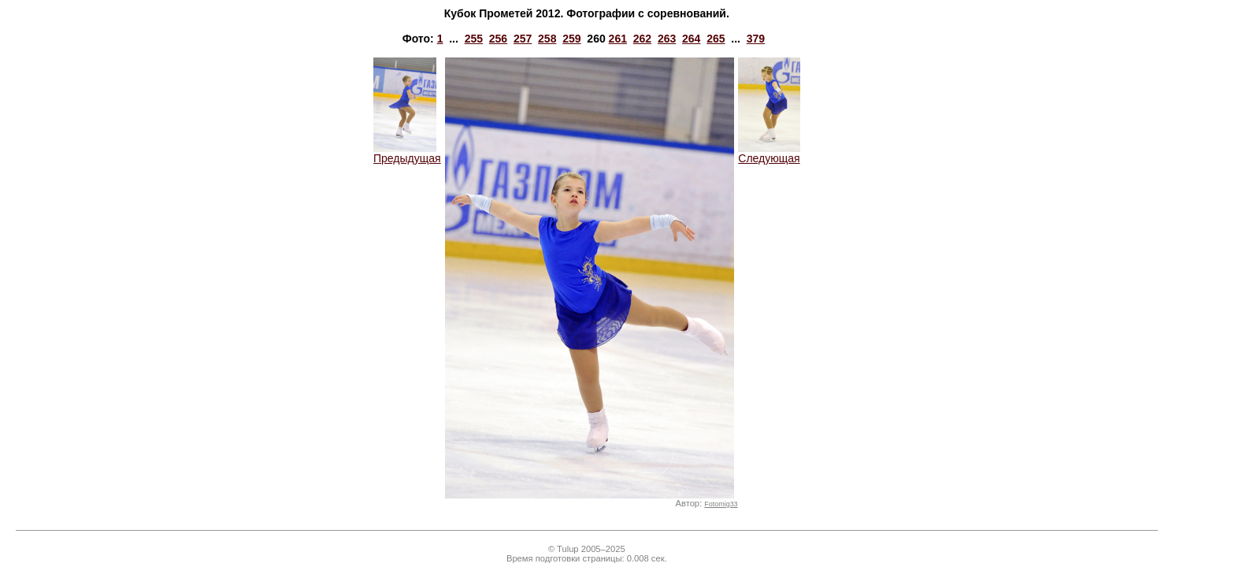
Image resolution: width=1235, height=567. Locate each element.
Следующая (769, 153)
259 (571, 38)
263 (667, 38)
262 (642, 38)
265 (716, 38)
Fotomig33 (720, 504)
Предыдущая (407, 153)
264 (691, 38)
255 (474, 38)
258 (547, 38)
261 (618, 38)
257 (523, 38)
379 (756, 38)
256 (498, 38)
